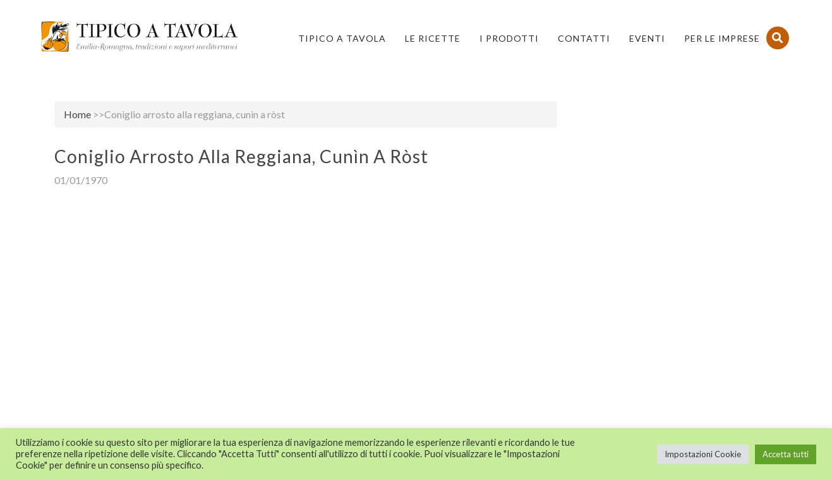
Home (77, 114)
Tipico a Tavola (342, 38)
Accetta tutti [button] (786, 454)
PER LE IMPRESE (722, 38)
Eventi (647, 38)
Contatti (584, 38)
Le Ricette (433, 38)
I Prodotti (509, 38)
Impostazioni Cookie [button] (703, 454)
